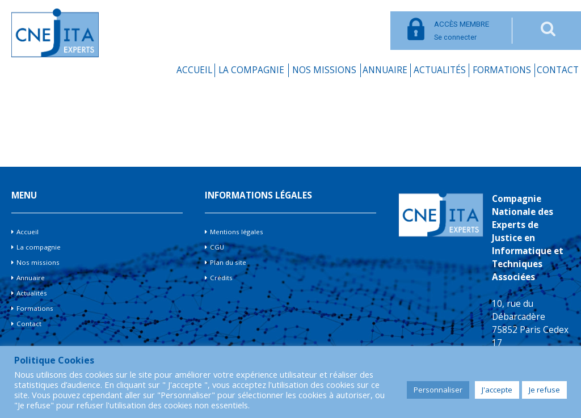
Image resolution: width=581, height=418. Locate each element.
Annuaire (385, 70)
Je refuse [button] (544, 390)
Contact (558, 70)
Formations (502, 70)
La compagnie (251, 70)
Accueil (194, 70)
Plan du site (228, 262)
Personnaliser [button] (438, 390)
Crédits (221, 277)
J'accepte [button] (497, 390)
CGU (217, 247)
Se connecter (461, 30)
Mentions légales (236, 231)
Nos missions (324, 70)
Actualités (440, 70)
